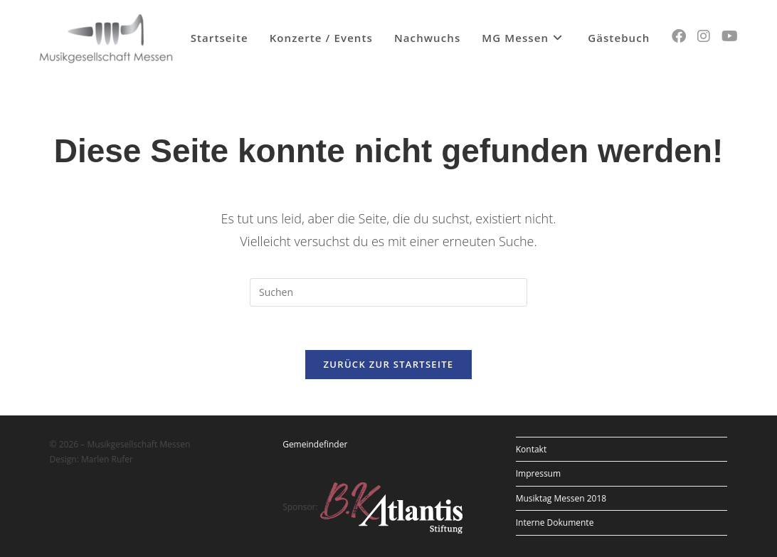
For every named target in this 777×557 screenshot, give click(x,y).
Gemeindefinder (314, 444)
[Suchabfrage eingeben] (388, 292)
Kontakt (531, 449)
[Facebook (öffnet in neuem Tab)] (679, 36)
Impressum (538, 473)
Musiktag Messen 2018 (561, 498)
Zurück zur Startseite (389, 364)
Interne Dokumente (555, 522)
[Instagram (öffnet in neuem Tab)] (704, 36)
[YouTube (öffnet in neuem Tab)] (730, 36)
